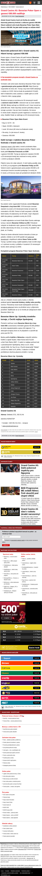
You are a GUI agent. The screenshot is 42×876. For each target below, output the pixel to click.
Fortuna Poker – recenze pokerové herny (12, 721)
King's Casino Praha (7, 802)
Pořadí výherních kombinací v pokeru (11, 742)
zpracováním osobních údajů (17, 540)
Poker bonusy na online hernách (10, 778)
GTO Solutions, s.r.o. (5, 875)
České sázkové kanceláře (9, 836)
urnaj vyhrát (17, 96)
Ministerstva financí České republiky (21, 845)
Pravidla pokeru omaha (8, 757)
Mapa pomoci (4, 867)
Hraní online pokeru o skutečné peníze (11, 781)
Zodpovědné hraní (22, 849)
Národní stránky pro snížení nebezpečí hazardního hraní (20, 867)
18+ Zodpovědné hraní (25, 873)
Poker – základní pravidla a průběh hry (11, 739)
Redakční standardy (15, 870)
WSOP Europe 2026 (7, 810)
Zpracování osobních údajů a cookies (9, 873)
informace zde (30, 858)
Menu (39, 3)
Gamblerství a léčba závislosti (10, 826)
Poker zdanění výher (7, 828)
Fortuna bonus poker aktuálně (10, 731)
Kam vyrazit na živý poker (9, 794)
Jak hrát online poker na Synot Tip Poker (12, 784)
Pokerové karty (6, 797)
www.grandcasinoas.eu (10, 426)
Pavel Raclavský (19, 16)
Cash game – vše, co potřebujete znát (11, 750)
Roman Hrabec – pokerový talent (10, 812)
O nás (2, 870)
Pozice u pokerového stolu (9, 755)
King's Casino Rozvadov (8, 799)
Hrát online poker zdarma (9, 776)
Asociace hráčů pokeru (8, 831)
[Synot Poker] (12, 622)
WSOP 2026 (6, 807)
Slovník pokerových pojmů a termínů (11, 752)
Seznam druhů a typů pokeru (9, 760)
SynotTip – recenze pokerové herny (11, 718)
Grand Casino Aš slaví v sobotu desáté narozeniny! (30, 511)
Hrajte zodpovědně (4, 429)
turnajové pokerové (7, 307)
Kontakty (7, 870)
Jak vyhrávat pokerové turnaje (10, 747)
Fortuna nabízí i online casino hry (10, 833)
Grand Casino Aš (7, 804)
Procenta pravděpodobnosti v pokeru (11, 745)
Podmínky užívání (26, 870)
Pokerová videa (6, 762)
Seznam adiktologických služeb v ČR (32, 865)
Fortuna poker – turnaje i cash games (11, 786)
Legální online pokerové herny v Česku (12, 773)
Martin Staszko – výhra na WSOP (10, 815)
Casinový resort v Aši (8, 146)
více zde (36, 431)
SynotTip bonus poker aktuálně (10, 729)
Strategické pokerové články (9, 765)
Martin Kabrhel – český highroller (10, 817)
